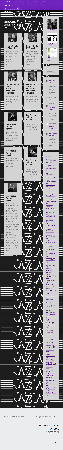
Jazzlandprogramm (10, 442)
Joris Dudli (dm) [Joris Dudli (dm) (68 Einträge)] (51, 276)
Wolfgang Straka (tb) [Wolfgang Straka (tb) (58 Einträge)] (51, 394)
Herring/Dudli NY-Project (12, 47)
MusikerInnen (23, 1)
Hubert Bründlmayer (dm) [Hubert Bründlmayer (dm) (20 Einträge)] (50, 258)
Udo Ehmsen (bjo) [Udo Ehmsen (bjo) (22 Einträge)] (49, 379)
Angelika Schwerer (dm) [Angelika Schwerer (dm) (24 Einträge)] (51, 160)
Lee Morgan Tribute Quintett (11, 126)
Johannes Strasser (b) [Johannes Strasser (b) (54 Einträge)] (49, 271)
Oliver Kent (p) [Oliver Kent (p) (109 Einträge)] (50, 333)
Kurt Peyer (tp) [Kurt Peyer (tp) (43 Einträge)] (50, 286)
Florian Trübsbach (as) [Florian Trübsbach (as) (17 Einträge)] (49, 221)
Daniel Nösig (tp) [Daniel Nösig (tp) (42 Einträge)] (50, 194)
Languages (16, 1)
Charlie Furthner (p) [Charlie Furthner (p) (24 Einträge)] (50, 176)
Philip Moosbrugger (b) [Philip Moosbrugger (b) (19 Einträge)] (50, 345)
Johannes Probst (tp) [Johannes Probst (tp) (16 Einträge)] (49, 268)
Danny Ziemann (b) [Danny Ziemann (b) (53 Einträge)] (50, 197)
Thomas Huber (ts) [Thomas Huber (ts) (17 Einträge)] (49, 368)
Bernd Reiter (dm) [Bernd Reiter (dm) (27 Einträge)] (50, 167)
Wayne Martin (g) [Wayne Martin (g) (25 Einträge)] (49, 382)
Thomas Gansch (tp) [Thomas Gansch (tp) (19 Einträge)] (49, 367)
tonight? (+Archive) (7, 1)
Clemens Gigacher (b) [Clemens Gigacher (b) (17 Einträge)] (49, 186)
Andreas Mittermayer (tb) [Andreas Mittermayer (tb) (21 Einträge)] (51, 157)
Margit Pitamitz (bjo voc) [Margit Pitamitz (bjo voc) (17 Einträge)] (50, 288)
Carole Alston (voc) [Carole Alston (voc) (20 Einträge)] (49, 174)
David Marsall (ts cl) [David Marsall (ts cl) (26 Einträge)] (50, 199)
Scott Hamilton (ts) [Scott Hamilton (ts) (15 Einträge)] (49, 362)
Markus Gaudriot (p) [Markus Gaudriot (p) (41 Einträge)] (50, 297)
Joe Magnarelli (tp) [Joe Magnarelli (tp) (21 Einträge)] (49, 263)
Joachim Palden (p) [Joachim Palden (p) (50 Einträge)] (50, 261)
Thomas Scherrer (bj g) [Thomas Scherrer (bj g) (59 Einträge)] (50, 375)
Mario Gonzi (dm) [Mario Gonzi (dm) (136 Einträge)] (51, 292)
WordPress (23, 442)
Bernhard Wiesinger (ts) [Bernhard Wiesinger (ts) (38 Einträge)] (51, 169)
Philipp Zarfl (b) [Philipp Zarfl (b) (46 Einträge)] (50, 347)
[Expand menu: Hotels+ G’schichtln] (35, 1)
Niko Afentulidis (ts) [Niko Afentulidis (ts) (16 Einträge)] (49, 328)
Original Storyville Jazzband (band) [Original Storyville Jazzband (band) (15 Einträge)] (50, 337)
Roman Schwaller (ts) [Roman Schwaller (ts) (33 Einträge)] (50, 356)
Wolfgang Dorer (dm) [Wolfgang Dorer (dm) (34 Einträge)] (50, 384)
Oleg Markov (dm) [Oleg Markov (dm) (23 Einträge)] (49, 330)
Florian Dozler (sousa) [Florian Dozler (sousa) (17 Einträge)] (49, 220)
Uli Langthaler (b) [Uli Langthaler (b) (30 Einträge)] (50, 380)
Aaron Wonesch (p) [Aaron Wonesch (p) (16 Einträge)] (49, 154)
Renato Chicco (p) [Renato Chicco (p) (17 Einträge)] (49, 348)
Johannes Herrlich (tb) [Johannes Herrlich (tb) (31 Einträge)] (50, 266)
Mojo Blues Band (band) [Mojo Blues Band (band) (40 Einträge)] (50, 315)
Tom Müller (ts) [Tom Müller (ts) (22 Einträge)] (49, 377)
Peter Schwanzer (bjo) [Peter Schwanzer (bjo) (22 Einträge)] (50, 342)
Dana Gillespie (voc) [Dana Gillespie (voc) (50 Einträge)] (50, 189)
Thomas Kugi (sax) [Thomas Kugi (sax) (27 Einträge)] (50, 370)
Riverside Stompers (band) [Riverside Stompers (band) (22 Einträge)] (50, 351)
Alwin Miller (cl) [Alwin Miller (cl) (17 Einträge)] (48, 156)
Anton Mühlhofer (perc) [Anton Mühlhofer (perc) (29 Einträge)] (50, 163)
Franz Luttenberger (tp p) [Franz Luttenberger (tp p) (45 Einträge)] (50, 225)
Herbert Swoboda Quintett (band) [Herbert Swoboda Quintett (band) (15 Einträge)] (50, 247)
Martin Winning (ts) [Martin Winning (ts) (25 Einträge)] (50, 310)
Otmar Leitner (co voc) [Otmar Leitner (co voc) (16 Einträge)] (49, 339)
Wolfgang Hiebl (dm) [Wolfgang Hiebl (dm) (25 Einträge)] (50, 387)
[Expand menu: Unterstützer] (48, 1)
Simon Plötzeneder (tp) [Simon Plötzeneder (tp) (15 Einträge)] (49, 365)
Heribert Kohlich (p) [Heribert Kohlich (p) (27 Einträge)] (50, 253)
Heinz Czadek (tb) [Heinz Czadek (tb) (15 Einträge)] (49, 235)
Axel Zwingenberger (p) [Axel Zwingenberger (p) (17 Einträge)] (50, 165)
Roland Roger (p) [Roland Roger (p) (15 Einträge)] (48, 354)
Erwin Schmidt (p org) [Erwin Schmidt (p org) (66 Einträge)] (50, 217)
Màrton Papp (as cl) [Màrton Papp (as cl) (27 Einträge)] (50, 317)
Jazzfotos (39, 1)
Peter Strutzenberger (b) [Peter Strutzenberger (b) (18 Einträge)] (50, 343)
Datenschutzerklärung (33, 442)
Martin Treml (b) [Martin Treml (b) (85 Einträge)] (50, 307)
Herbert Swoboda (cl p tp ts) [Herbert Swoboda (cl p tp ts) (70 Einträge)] (50, 242)
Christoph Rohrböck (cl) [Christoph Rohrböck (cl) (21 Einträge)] (50, 185)
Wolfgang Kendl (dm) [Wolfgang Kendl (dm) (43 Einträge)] (50, 390)
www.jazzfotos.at (7, 417)
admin (50, 80)
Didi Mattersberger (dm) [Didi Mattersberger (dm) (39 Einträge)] (51, 202)
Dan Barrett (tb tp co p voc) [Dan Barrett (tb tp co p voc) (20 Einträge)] (51, 192)
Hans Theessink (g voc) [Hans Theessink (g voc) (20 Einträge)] (50, 230)
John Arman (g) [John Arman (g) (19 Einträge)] (48, 274)
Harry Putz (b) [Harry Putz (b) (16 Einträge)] (48, 233)
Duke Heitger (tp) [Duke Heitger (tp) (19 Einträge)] (49, 206)
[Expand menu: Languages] (18, 1)
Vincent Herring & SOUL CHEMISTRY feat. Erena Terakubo (12, 88)
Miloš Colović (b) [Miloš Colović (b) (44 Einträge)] (50, 312)
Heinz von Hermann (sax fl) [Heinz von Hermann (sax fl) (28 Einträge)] (50, 237)
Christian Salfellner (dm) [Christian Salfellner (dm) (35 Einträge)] (51, 182)
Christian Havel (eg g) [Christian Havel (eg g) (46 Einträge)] (50, 178)
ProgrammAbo (53, 1)
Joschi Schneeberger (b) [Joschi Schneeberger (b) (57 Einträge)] (50, 281)
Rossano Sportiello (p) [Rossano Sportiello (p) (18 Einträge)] (50, 359)
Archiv (47, 69)
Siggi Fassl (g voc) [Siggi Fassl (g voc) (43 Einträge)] (51, 364)
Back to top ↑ (42, 442)
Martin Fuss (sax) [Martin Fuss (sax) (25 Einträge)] (49, 299)
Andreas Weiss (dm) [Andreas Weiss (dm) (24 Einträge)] (50, 159)
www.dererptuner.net (51, 417)
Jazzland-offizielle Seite (8, 5)
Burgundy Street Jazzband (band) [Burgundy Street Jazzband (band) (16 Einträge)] (50, 173)
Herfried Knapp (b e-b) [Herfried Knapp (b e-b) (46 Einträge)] (51, 250)
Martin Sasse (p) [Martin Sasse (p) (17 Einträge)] (48, 301)
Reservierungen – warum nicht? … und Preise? (52, 109)
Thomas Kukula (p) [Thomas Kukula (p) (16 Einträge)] (49, 371)
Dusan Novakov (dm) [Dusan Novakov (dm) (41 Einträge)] (50, 209)
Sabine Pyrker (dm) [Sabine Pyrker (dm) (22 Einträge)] (50, 360)
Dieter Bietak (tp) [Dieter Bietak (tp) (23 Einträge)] (49, 205)
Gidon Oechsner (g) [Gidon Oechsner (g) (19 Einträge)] (49, 229)
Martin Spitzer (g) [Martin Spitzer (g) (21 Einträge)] (49, 302)
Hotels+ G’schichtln (31, 1)
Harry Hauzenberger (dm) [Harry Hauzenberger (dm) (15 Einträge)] (50, 232)
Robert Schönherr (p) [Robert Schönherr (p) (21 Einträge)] (50, 353)
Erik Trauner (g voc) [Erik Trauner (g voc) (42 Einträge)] (50, 213)
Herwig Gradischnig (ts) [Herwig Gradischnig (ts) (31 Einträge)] (50, 255)
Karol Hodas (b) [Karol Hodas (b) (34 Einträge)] (50, 284)
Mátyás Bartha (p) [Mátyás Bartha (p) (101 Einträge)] (50, 321)
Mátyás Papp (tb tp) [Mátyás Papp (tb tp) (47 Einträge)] (50, 326)
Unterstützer (45, 1)
